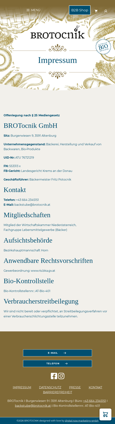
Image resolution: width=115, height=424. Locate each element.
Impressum (22, 387)
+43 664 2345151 (94, 401)
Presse (75, 387)
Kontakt (95, 387)
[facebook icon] (54, 378)
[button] (105, 414)
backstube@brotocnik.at (33, 405)
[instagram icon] (61, 378)
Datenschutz (50, 387)
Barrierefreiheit (57, 392)
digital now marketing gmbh (82, 420)
